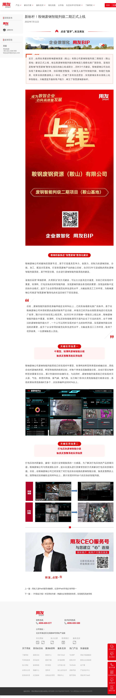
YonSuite (72, 665)
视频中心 (36, 670)
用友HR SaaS (85, 675)
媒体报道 (36, 665)
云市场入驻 (61, 665)
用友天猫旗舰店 (85, 655)
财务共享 (72, 660)
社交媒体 (36, 675)
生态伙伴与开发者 (74, 5)
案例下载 (48, 660)
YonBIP (72, 655)
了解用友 (90, 5)
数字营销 (72, 675)
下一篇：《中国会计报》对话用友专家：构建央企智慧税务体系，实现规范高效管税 (58, 594)
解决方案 (29, 5)
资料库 (47, 670)
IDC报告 (48, 665)
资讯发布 (36, 660)
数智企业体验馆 (85, 660)
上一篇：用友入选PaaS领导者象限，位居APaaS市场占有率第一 (51, 589)
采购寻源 (72, 670)
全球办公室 (26, 670)
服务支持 (41, 5)
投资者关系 (26, 675)
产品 (19, 5)
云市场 (61, 5)
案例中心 (48, 655)
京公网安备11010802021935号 (81, 691)
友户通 (82, 665)
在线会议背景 (50, 675)
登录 (108, 5)
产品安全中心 (85, 670)
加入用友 (25, 665)
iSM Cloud (61, 655)
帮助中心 (61, 675)
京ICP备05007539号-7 (63, 691)
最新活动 (36, 655)
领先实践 (51, 5)
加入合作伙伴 (62, 670)
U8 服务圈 (61, 660)
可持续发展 (26, 660)
